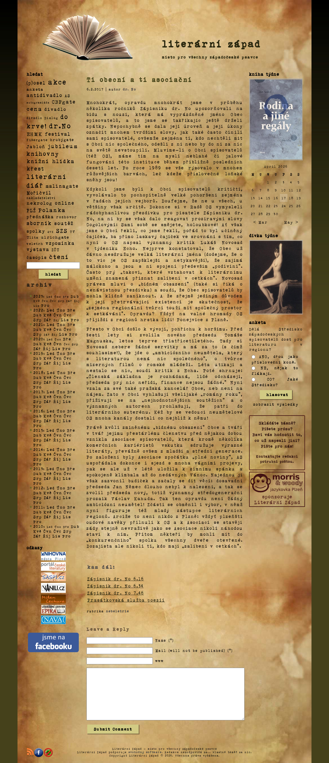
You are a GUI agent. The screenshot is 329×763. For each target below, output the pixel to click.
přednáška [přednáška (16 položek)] (40, 216)
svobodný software (145, 752)
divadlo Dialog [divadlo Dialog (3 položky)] (42, 118)
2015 (38, 430)
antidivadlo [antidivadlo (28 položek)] (44, 95)
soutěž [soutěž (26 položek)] (64, 223)
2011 (38, 507)
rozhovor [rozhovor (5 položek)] (66, 217)
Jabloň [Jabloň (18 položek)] (36, 146)
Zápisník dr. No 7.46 (115, 593)
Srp (37, 319)
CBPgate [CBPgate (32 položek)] (64, 101)
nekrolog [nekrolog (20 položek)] (40, 203)
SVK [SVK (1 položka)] (50, 231)
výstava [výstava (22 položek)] (38, 249)
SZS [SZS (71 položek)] (62, 230)
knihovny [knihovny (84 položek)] (43, 153)
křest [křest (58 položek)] (35, 168)
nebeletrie (117, 611)
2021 (38, 324)
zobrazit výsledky (276, 404)
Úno (61, 310)
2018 (38, 372)
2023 (38, 296)
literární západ (211, 43)
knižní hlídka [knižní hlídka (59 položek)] (51, 161)
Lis (65, 319)
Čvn (58, 314)
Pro (45, 305)
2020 (38, 338)
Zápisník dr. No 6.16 (115, 579)
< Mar (260, 222)
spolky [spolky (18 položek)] (36, 231)
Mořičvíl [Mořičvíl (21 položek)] (39, 193)
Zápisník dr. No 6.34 (115, 586)
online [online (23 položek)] (65, 203)
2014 (38, 449)
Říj (47, 348)
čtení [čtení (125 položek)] (59, 256)
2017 (38, 391)
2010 (38, 526)
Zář (48, 319)
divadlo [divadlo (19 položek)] (55, 109)
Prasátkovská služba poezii (126, 600)
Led (51, 310)
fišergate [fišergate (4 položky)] (37, 139)
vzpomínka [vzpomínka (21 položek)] (60, 243)
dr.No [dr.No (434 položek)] (60, 125)
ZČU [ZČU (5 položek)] (56, 249)
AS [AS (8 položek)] (67, 95)
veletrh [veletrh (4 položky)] (35, 243)
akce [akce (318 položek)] (57, 81)
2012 (38, 487)
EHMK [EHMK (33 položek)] (35, 133)
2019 (38, 353)
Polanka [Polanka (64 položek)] (52, 209)
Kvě (47, 314)
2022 (38, 310)
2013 (38, 468)
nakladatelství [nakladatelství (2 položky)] (41, 198)
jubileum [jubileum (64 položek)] (63, 146)
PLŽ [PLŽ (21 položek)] (31, 210)
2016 (38, 410)
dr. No (129, 89)
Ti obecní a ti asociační (139, 79)
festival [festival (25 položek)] (58, 134)
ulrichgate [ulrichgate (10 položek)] (55, 237)
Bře (71, 310)
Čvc (68, 314)
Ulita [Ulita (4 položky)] (33, 237)
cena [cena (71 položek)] (34, 108)
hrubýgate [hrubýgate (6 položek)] (62, 139)
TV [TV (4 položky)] (72, 231)
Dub (75, 296)
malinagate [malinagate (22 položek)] (62, 186)
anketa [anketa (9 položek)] (35, 89)
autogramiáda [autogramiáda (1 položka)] (38, 102)
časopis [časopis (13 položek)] (37, 257)
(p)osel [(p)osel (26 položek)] (36, 82)
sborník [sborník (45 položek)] (39, 223)
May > (291, 222)
